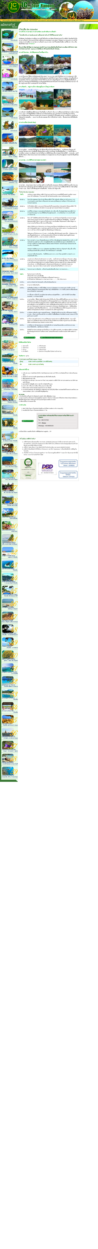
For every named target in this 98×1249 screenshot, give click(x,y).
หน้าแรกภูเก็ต (6, 20)
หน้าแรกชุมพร (24, 20)
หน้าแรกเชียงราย (59, 20)
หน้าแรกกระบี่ (50, 20)
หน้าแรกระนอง (33, 20)
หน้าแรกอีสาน (80, 20)
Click (41, 454)
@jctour (44, 423)
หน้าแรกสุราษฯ (42, 20)
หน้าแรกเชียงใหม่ (15, 20)
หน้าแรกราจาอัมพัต (70, 20)
